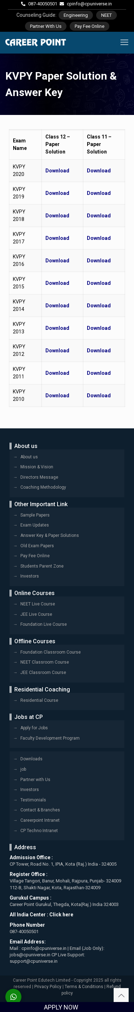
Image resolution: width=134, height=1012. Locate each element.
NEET (106, 15)
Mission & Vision (36, 466)
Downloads (31, 758)
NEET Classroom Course (44, 662)
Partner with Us (35, 779)
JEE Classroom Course (43, 672)
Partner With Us (45, 26)
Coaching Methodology (43, 487)
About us (29, 456)
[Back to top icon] (121, 995)
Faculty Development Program (50, 738)
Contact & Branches (40, 809)
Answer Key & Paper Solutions (49, 535)
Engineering (76, 15)
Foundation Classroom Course (50, 652)
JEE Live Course (36, 614)
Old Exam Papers (37, 545)
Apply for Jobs (34, 727)
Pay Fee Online (89, 26)
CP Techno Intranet (39, 830)
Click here (61, 914)
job (23, 769)
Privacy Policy (47, 986)
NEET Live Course (37, 603)
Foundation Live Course (43, 624)
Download (57, 170)
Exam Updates (34, 525)
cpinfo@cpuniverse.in (89, 3)
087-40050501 (42, 3)
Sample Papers (35, 515)
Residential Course (39, 700)
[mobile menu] (124, 42)
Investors (29, 576)
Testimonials (33, 799)
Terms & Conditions (84, 986)
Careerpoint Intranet (40, 820)
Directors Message (39, 477)
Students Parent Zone (42, 566)
